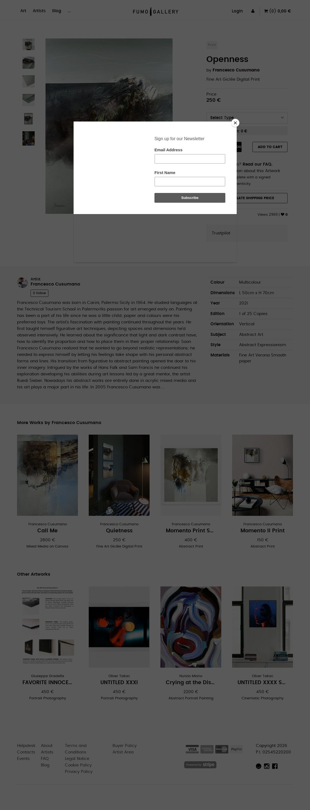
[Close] (235, 123)
